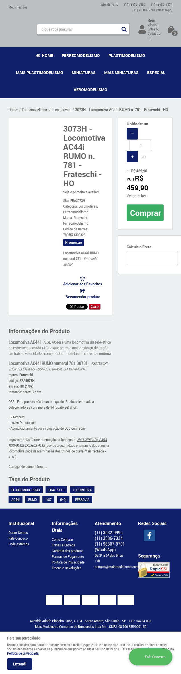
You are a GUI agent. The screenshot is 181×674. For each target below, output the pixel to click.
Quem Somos (18, 532)
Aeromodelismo (90, 89)
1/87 (48, 499)
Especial (156, 72)
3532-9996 (134, 4)
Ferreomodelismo (81, 55)
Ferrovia (82, 499)
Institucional (21, 523)
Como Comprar (62, 539)
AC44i (15, 499)
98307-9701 (152, 10)
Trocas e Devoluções (66, 567)
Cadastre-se (155, 35)
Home (47, 55)
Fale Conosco (18, 538)
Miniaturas (84, 72)
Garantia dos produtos (67, 550)
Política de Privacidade (68, 562)
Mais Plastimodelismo (39, 72)
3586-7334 (161, 4)
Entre (151, 29)
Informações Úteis (65, 526)
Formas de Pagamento (68, 556)
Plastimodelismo (126, 55)
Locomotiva (82, 489)
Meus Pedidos (18, 7)
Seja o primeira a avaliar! (81, 191)
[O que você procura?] (124, 29)
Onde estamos (19, 543)
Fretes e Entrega (63, 545)
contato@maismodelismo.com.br (118, 566)
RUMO (32, 499)
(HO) (63, 499)
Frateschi (56, 489)
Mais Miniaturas (121, 72)
